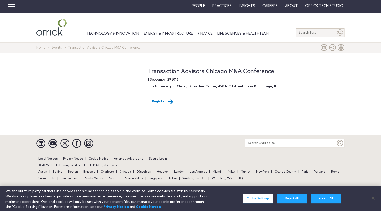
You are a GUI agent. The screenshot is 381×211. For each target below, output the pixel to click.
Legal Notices (48, 158)
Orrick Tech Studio (324, 6)
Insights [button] (247, 6)
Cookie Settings (258, 201)
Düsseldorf (144, 172)
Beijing (57, 172)
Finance (205, 34)
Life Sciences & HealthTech (243, 34)
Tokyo (172, 178)
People (198, 6)
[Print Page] (341, 49)
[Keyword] (340, 143)
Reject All (292, 201)
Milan (231, 172)
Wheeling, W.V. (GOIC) (227, 178)
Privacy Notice (73, 158)
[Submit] (340, 32)
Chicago (125, 172)
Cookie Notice (98, 158)
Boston (73, 172)
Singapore (156, 178)
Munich (246, 172)
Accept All (326, 201)
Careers (270, 6)
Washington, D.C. (194, 178)
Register (162, 102)
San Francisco (70, 178)
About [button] (291, 6)
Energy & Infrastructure (168, 34)
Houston (163, 172)
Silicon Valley (134, 178)
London (179, 172)
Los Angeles (198, 172)
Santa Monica (94, 178)
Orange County (285, 172)
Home (40, 48)
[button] (332, 49)
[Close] (373, 200)
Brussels (89, 172)
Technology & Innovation (113, 34)
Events (57, 48)
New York (262, 172)
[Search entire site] (290, 143)
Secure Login (158, 158)
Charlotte (107, 172)
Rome (335, 172)
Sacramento (46, 178)
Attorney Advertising (128, 158)
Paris (305, 172)
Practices (222, 6)
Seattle (114, 178)
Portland (320, 172)
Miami (217, 172)
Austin (42, 172)
